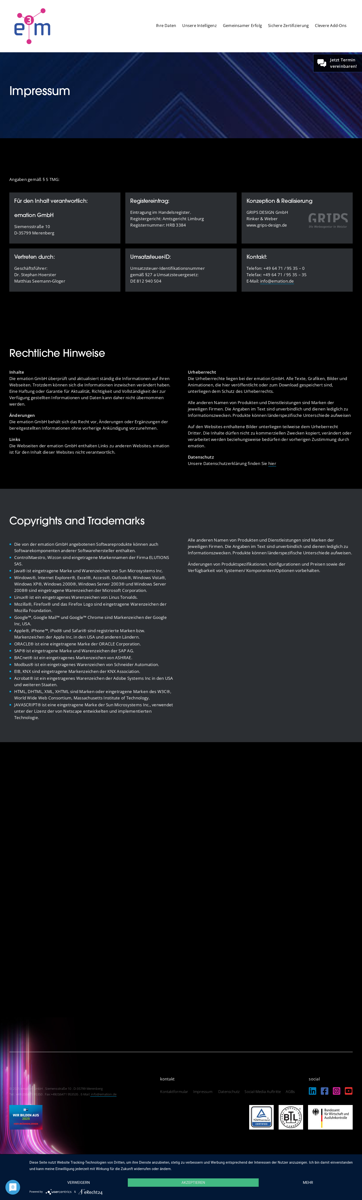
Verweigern (78, 1182)
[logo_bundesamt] (330, 1107)
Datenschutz (229, 1091)
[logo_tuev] (261, 1107)
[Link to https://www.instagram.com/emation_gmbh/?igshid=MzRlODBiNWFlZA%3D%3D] (336, 1091)
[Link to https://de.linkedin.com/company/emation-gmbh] (312, 1091)
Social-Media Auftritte (263, 1091)
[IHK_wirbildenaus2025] (25, 1107)
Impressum (203, 1091)
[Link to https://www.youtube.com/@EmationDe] (348, 1091)
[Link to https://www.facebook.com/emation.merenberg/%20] (324, 1091)
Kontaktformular (174, 1091)
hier (272, 463)
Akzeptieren (193, 1182)
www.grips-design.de (266, 225)
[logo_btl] (291, 1107)
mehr (308, 1182)
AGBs (290, 1091)
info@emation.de (277, 281)
